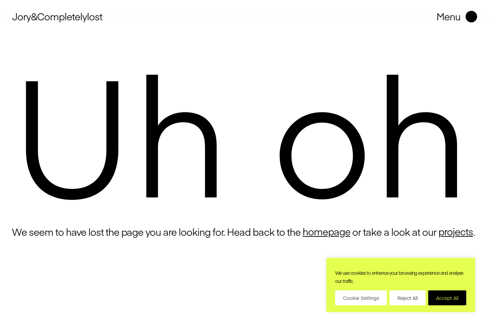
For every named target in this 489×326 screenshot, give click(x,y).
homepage (326, 231)
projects (455, 231)
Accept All (447, 297)
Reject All (407, 297)
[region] (400, 284)
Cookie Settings (361, 297)
